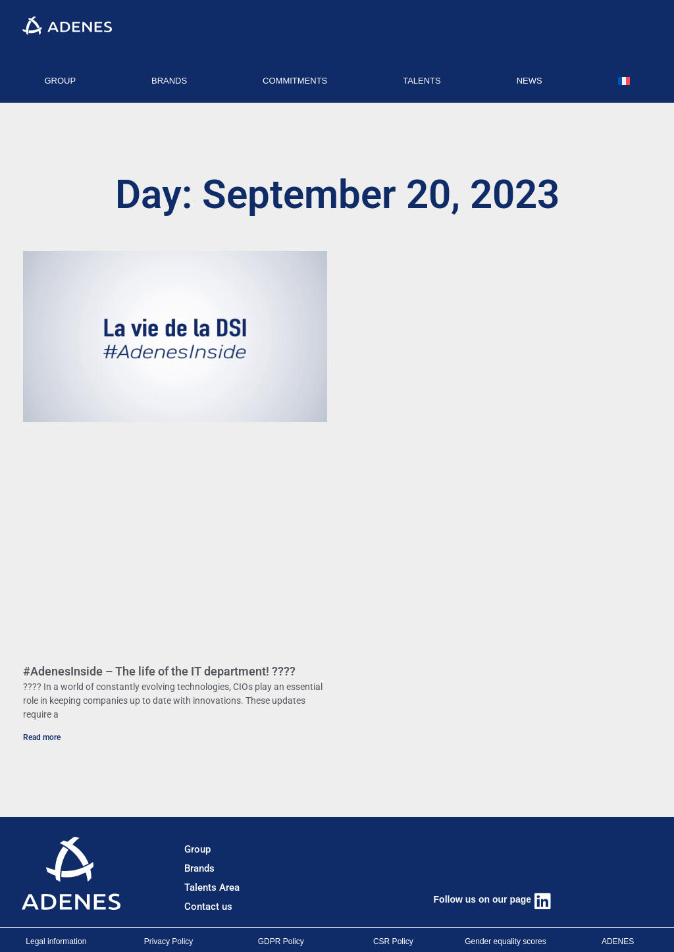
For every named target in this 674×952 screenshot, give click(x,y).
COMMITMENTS (295, 81)
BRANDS (169, 81)
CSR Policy (393, 941)
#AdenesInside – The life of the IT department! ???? (159, 671)
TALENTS (422, 81)
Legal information (56, 941)
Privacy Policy (169, 941)
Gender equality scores (505, 941)
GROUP (60, 81)
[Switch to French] (623, 81)
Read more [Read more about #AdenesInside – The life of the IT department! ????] (42, 737)
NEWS (529, 81)
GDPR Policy (281, 941)
